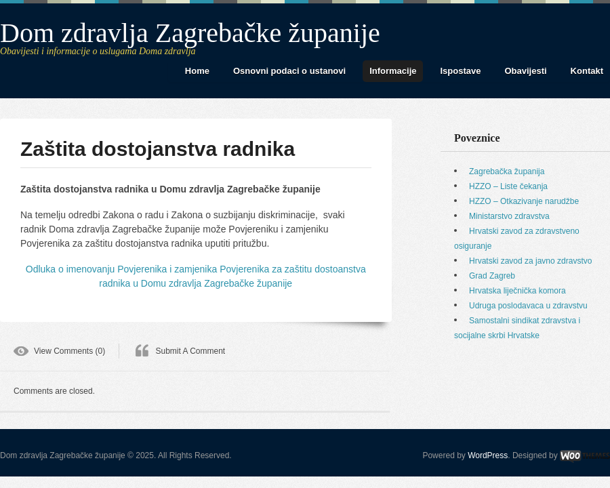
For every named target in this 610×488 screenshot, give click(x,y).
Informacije (392, 71)
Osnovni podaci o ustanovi (289, 71)
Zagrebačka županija (506, 171)
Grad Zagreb (492, 276)
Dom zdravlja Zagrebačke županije (190, 33)
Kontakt (587, 71)
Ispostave (460, 71)
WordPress (488, 455)
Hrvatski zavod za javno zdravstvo (530, 261)
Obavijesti (525, 71)
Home (197, 71)
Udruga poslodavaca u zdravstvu (528, 305)
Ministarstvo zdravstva (509, 216)
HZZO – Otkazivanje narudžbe (524, 201)
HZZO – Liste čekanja (508, 186)
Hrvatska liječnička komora (517, 291)
